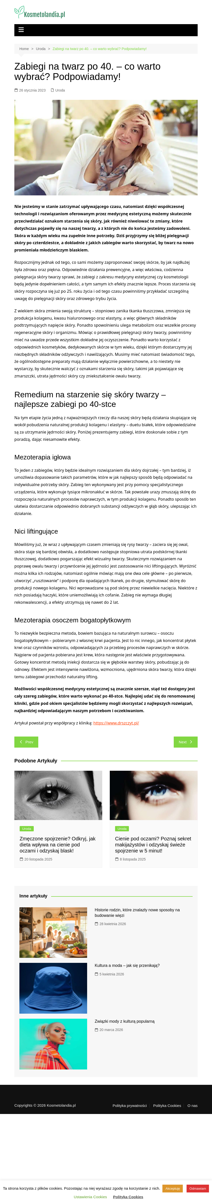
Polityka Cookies (167, 1106)
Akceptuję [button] (172, 1188)
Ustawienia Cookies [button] (90, 1197)
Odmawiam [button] (198, 1188)
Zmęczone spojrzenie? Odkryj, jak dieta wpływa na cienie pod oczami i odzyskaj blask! (57, 844)
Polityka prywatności (130, 1106)
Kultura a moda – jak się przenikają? (127, 965)
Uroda (60, 90)
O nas (193, 1106)
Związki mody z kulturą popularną (124, 1021)
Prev (26, 742)
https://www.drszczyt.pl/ (116, 723)
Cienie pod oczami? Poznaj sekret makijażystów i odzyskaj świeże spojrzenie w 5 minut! (153, 844)
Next (186, 742)
